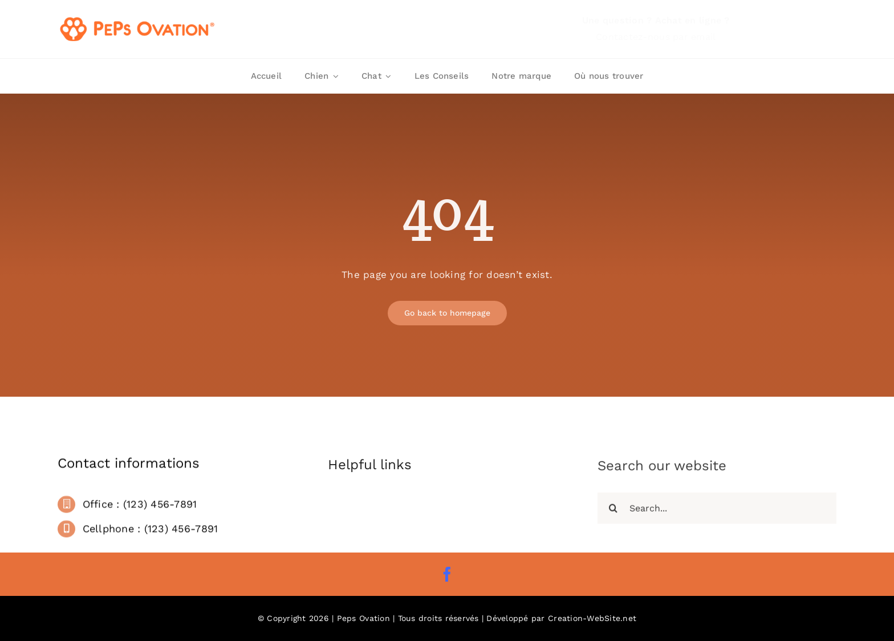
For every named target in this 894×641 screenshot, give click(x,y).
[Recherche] (613, 511)
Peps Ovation (363, 618)
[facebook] (447, 574)
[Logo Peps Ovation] (138, 19)
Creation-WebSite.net (592, 618)
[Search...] (717, 511)
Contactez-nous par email (656, 36)
